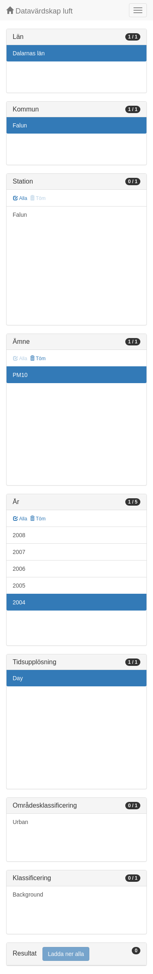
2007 (19, 552)
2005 (19, 585)
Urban (20, 822)
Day (18, 678)
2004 (19, 602)
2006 (19, 568)
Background (28, 894)
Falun (20, 125)
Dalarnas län (29, 53)
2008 (19, 535)
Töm (38, 358)
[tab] (76, 954)
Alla (20, 198)
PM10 (20, 375)
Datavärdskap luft (39, 11)
